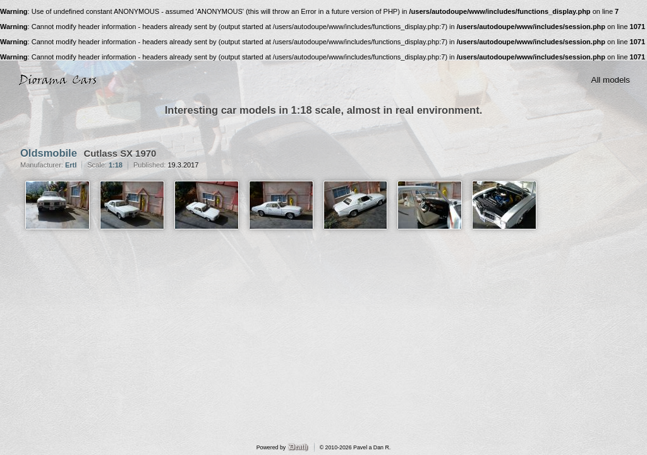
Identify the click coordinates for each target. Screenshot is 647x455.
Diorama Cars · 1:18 (60, 80)
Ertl (70, 165)
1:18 (116, 165)
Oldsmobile (48, 153)
